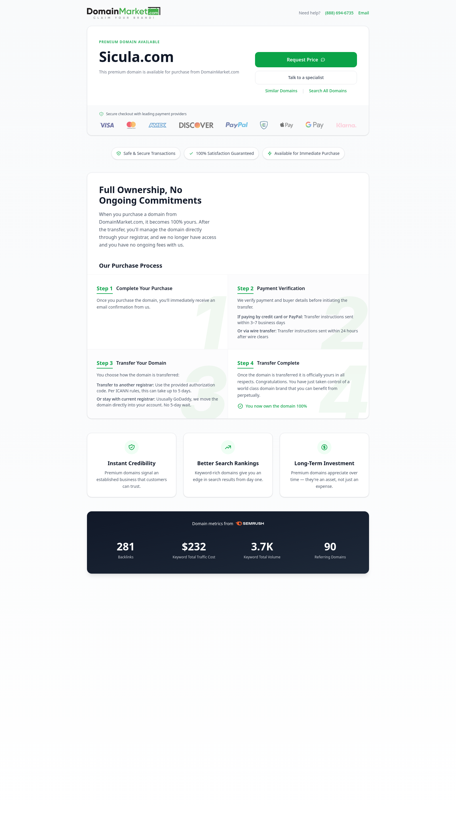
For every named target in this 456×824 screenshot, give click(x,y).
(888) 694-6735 (339, 13)
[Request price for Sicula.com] (306, 59)
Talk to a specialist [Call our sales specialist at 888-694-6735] (306, 77)
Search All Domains (328, 90)
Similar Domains (281, 90)
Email (363, 13)
